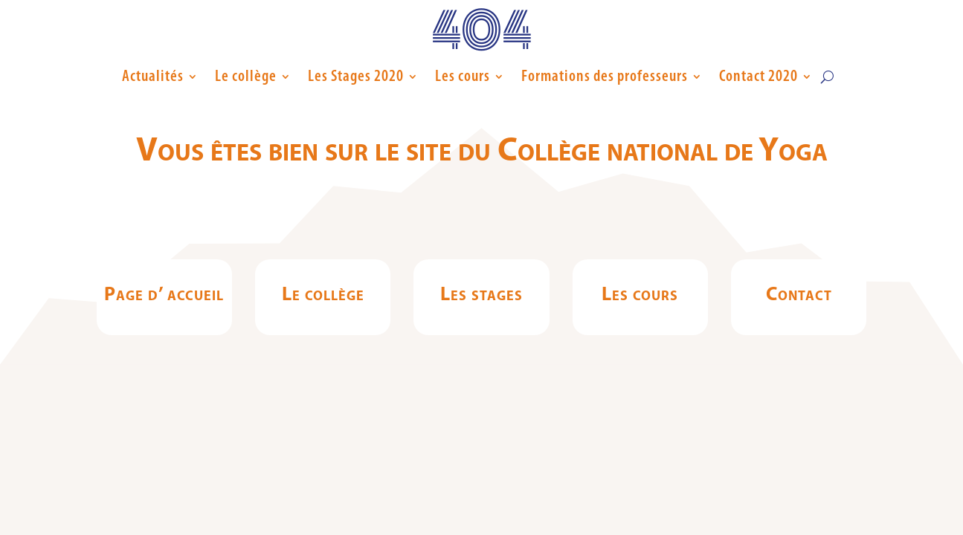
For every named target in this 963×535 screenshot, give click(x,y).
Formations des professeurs (604, 76)
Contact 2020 (758, 76)
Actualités (153, 76)
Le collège (246, 76)
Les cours (462, 76)
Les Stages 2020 (356, 76)
